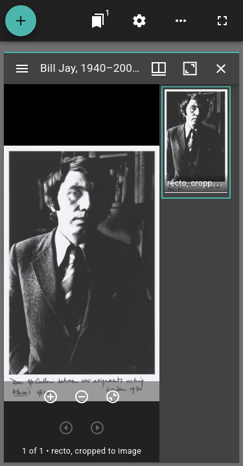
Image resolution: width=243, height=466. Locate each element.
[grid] (199, 273)
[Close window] (221, 68)
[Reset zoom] (112, 396)
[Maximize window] (189, 68)
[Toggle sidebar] (22, 68)
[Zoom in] (50, 396)
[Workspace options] (180, 20)
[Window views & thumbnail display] (158, 68)
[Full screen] (222, 20)
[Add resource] (20, 20)
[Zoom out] (81, 396)
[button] (196, 142)
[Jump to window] (97, 20)
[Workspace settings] (139, 20)
